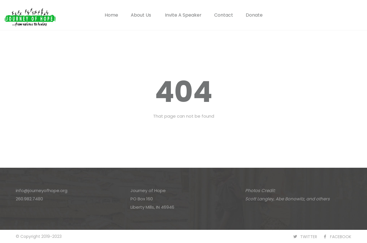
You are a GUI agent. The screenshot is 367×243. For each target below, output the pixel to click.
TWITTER (308, 237)
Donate (254, 15)
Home (111, 15)
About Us (141, 15)
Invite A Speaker (183, 15)
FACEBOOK (340, 237)
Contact (223, 15)
